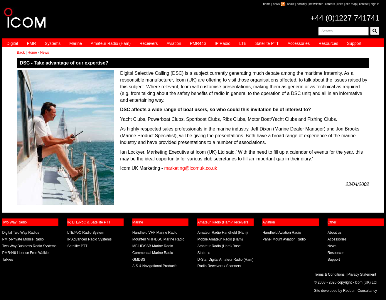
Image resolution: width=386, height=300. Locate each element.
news (276, 4)
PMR (31, 43)
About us (334, 232)
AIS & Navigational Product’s (154, 266)
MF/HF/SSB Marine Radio (152, 246)
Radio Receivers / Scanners (219, 266)
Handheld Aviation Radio (281, 232)
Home (32, 52)
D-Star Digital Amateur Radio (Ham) (225, 259)
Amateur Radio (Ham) (111, 43)
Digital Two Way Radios (20, 232)
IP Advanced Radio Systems (89, 239)
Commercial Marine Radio (152, 253)
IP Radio (222, 43)
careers (330, 4)
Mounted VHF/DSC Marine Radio (158, 239)
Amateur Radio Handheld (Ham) (222, 232)
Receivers (148, 43)
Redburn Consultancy (360, 291)
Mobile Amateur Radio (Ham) (220, 239)
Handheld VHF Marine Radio (154, 232)
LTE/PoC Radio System (85, 232)
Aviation (173, 43)
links (340, 4)
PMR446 (198, 43)
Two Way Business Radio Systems (29, 246)
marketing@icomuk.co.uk (190, 168)
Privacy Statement (362, 274)
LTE (243, 43)
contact (363, 4)
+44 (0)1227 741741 (345, 17)
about (290, 4)
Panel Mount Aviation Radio (284, 239)
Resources (328, 43)
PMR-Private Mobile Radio (23, 239)
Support (354, 43)
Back (21, 52)
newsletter (316, 4)
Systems (53, 43)
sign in (375, 4)
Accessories (299, 43)
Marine (75, 43)
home (267, 4)
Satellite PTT (267, 43)
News (44, 52)
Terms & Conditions (329, 274)
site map (351, 4)
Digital (12, 43)
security (302, 4)
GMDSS (138, 259)
